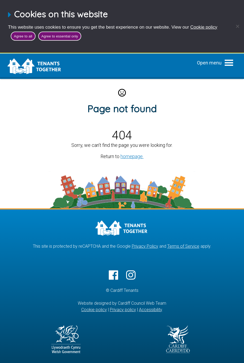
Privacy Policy (145, 246)
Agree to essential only (59, 36)
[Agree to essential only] (237, 26)
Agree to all (23, 36)
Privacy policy (123, 309)
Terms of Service (183, 246)
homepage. (132, 156)
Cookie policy (203, 27)
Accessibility (150, 309)
